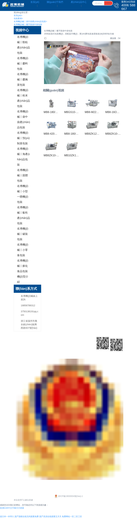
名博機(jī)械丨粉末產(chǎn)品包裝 (23, 98)
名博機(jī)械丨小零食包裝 (22, 250)
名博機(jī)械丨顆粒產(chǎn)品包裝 (23, 44)
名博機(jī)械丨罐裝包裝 (22, 234)
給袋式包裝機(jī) (48, 342)
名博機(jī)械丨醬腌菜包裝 (22, 79)
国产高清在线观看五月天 (50, 516)
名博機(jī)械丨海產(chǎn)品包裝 (23, 156)
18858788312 (28, 305)
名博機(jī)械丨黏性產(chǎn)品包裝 (23, 215)
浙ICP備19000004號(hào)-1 (68, 496)
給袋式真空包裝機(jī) (50, 347)
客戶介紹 (70, 342)
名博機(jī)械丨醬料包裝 (22, 63)
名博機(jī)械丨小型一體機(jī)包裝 (22, 194)
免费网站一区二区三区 (72, 516)
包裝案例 (18, 18)
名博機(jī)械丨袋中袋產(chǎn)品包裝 (30, 21)
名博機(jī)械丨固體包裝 (22, 175)
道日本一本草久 (7, 516)
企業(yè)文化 (20, 342)
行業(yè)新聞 (89, 347)
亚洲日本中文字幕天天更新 (12, 508)
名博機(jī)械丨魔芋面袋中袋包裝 (28, 24)
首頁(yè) (18, 15)
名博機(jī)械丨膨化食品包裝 (22, 266)
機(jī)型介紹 (22, 279)
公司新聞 (87, 342)
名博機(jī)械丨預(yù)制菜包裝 (23, 138)
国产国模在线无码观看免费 (27, 516)
